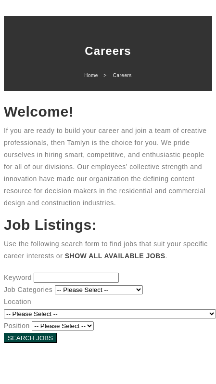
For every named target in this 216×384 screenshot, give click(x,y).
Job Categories (28, 289)
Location (17, 301)
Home (91, 75)
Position (17, 326)
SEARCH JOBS (30, 338)
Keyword (18, 277)
